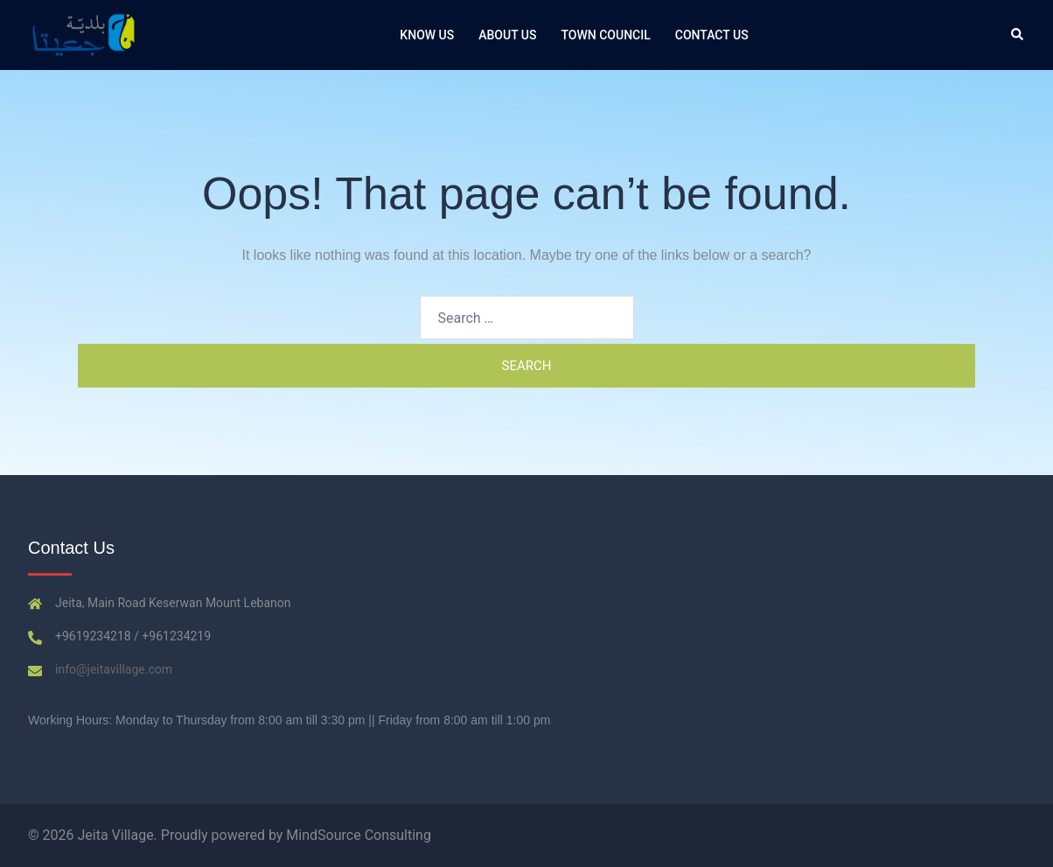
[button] (1018, 35)
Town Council (606, 35)
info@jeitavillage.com (113, 669)
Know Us (427, 35)
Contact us (712, 35)
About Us (507, 35)
